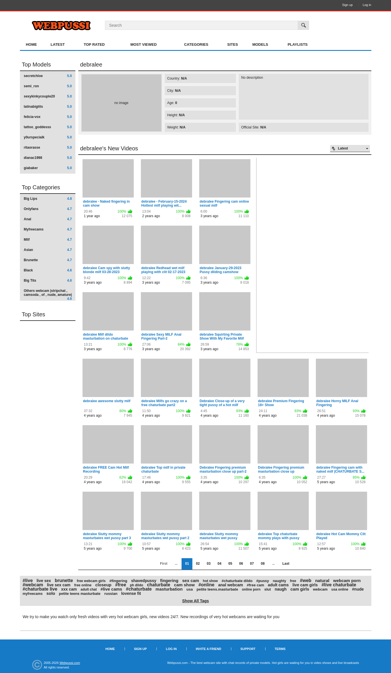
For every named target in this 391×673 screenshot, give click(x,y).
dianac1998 (48, 158)
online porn (251, 589)
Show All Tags (195, 601)
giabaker (48, 168)
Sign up (347, 5)
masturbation (169, 589)
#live (28, 580)
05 (230, 564)
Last (285, 564)
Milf (48, 240)
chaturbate (158, 584)
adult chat (89, 589)
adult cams (278, 585)
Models (260, 44)
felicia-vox (48, 117)
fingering (169, 580)
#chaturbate (139, 589)
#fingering (118, 581)
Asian (48, 250)
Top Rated (94, 44)
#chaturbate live (40, 589)
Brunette (48, 260)
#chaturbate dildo (237, 581)
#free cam (255, 585)
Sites (232, 44)
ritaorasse (48, 147)
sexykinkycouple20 (48, 96)
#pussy (262, 581)
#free (120, 584)
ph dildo (136, 585)
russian (110, 593)
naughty (279, 581)
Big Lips (48, 199)
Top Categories (41, 187)
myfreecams (33, 594)
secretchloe (48, 76)
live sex (43, 580)
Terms (280, 649)
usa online (339, 589)
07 (252, 564)
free (293, 581)
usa (189, 589)
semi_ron (48, 86)
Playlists (298, 44)
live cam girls (305, 585)
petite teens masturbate (79, 593)
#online (206, 584)
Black (48, 270)
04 (219, 564)
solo (50, 593)
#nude (358, 589)
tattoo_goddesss (48, 127)
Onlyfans (48, 209)
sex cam (190, 580)
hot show (210, 581)
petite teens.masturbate (217, 589)
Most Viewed (143, 44)
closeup (103, 584)
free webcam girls (91, 581)
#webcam (33, 584)
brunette (64, 580)
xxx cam (69, 589)
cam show (184, 584)
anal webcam (230, 585)
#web (305, 580)
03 (208, 564)
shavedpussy (144, 580)
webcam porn (347, 580)
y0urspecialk (48, 137)
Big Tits (48, 281)
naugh (281, 589)
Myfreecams (48, 229)
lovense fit (131, 593)
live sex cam (59, 585)
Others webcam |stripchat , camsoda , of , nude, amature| (48, 294)
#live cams (111, 589)
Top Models (36, 64)
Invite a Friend (208, 649)
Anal (48, 219)
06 (241, 564)
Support (248, 649)
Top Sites (33, 314)
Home (31, 44)
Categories (196, 44)
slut (267, 589)
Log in (367, 5)
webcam (320, 589)
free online (83, 585)
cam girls (299, 589)
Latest (58, 44)
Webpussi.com (69, 662)
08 (262, 564)
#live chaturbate (339, 584)
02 (197, 564)
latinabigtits (48, 107)
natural (322, 580)
